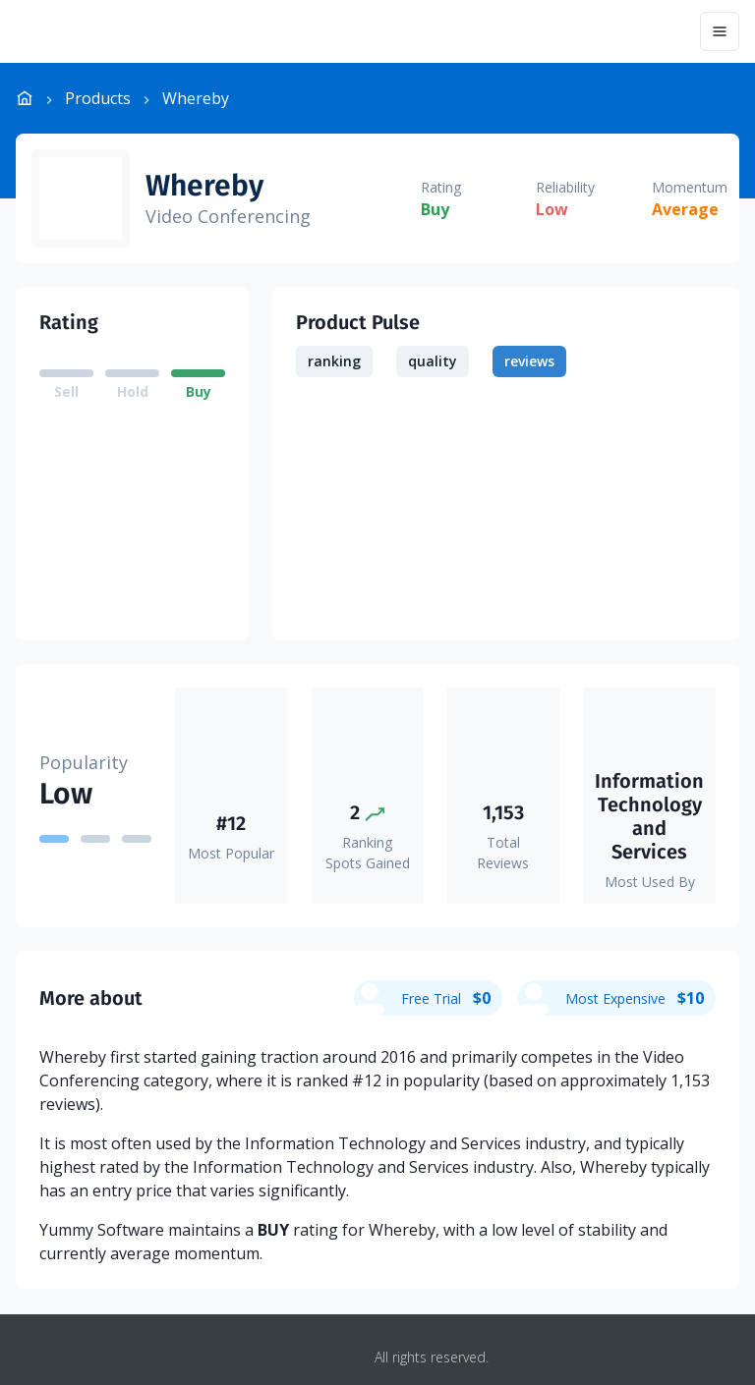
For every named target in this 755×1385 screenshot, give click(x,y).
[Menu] (719, 31)
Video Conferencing (228, 216)
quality (432, 361)
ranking (334, 361)
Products (98, 98)
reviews (529, 361)
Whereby (204, 185)
